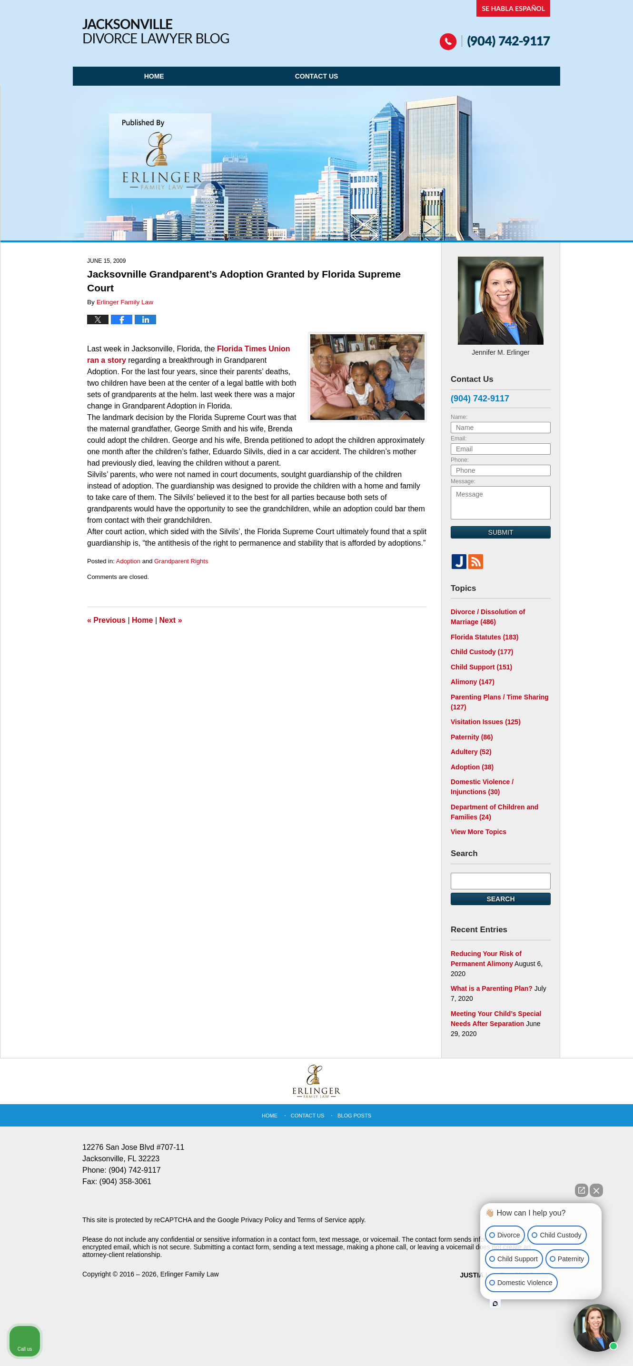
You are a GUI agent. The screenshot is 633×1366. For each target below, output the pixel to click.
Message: (463, 481)
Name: (459, 417)
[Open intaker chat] (495, 1303)
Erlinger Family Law (189, 1274)
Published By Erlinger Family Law (495, 25)
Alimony (473, 682)
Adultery (471, 752)
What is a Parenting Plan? (492, 988)
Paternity (472, 737)
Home (154, 76)
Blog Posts (354, 1115)
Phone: (460, 460)
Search (500, 899)
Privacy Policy (261, 1220)
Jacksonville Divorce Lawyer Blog (155, 31)
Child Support (481, 667)
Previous (106, 620)
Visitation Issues (486, 722)
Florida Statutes (484, 637)
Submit (501, 532)
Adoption (128, 561)
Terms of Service (321, 1220)
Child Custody (482, 652)
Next (170, 620)
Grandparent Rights (181, 561)
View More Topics (478, 832)
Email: (458, 438)
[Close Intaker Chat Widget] (596, 1190)
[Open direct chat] (581, 1190)
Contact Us (316, 76)
